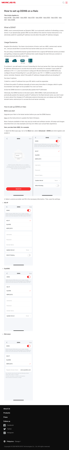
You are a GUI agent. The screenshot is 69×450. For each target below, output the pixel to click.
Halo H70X (31, 17)
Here (5, 118)
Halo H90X (16, 17)
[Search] (63, 2)
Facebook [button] (8, 425)
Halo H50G (46, 17)
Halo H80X (23, 17)
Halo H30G (54, 17)
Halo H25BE (11, 20)
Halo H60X (39, 17)
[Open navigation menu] (66, 2)
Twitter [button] (7, 429)
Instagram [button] (8, 432)
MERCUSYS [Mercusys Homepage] (9, 2)
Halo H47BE (8, 17)
